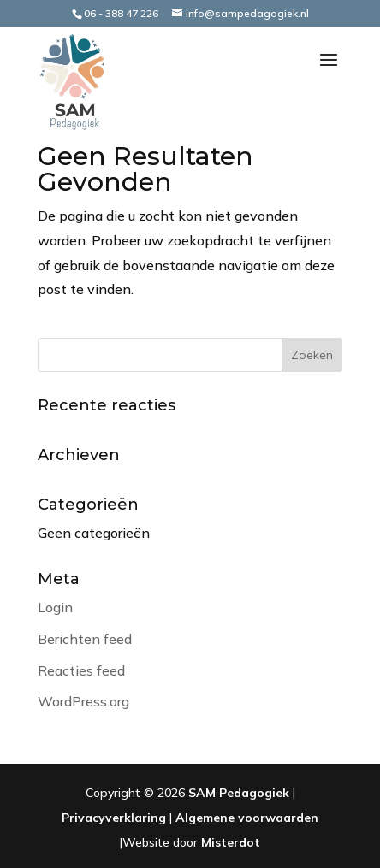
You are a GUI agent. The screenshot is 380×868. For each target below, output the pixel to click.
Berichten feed (85, 638)
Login (55, 607)
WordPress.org (83, 701)
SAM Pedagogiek (238, 792)
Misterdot (230, 842)
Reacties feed (81, 670)
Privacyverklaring (114, 817)
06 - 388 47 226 (121, 13)
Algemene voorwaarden (246, 817)
